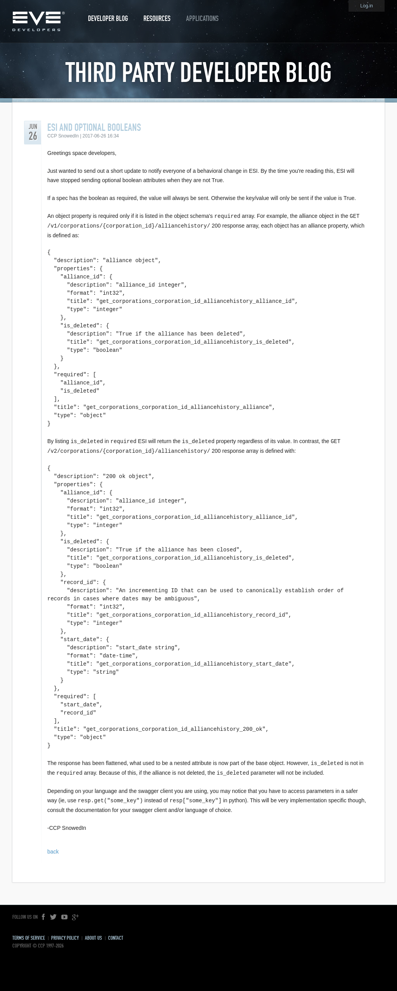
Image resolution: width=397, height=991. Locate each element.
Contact (115, 935)
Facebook (43, 914)
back (53, 849)
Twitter (53, 914)
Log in (366, 6)
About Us (93, 935)
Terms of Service (28, 935)
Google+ (75, 914)
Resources (157, 18)
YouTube (64, 914)
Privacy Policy (65, 935)
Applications (202, 18)
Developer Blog (108, 18)
